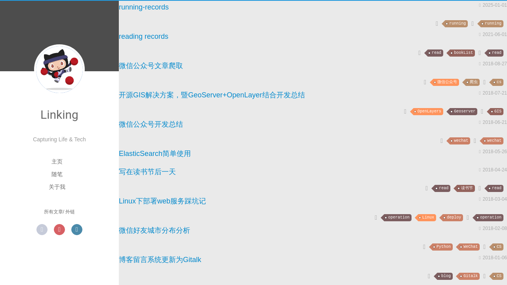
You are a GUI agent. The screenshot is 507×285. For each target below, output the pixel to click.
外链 (70, 212)
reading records (143, 36)
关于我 (57, 187)
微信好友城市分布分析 (154, 230)
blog (446, 276)
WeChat (470, 247)
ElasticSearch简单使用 (155, 154)
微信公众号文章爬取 (151, 66)
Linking (59, 115)
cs (499, 82)
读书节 (467, 188)
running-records (144, 7)
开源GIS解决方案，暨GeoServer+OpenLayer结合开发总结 (212, 95)
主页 (57, 161)
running (457, 23)
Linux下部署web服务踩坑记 (162, 201)
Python (443, 247)
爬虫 (474, 82)
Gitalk (470, 276)
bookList (463, 53)
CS (499, 247)
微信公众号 (447, 82)
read (436, 53)
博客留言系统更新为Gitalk (160, 260)
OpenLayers (429, 111)
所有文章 (53, 212)
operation (399, 217)
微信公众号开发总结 (151, 124)
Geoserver (464, 111)
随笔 (57, 174)
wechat (461, 141)
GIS (497, 111)
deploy (454, 217)
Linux (428, 217)
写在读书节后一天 (147, 172)
